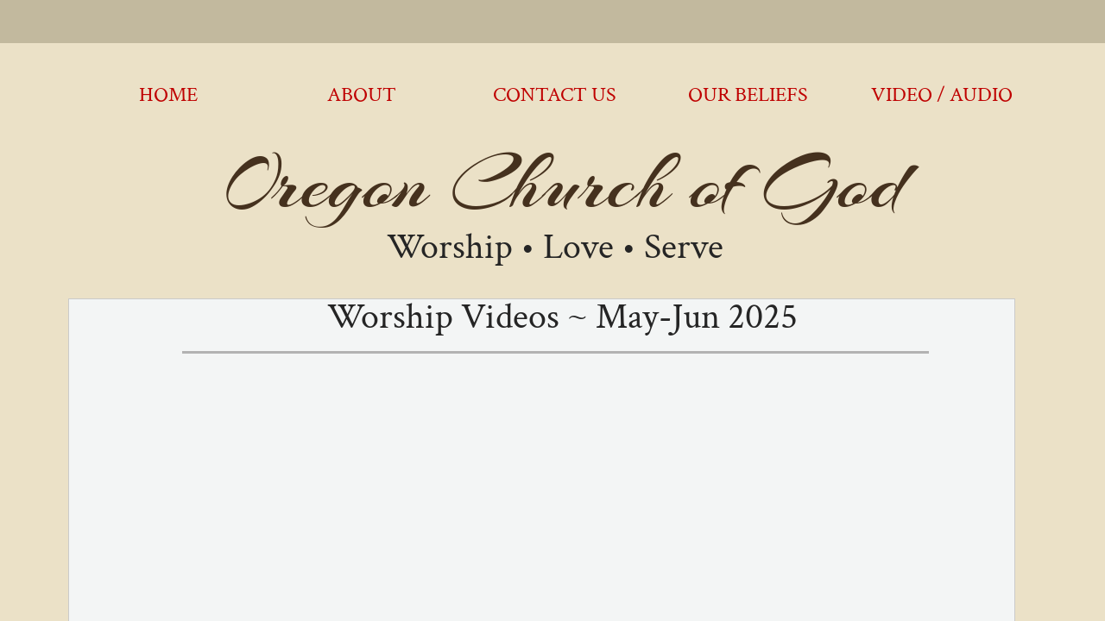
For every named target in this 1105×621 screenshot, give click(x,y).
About (361, 94)
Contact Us (554, 94)
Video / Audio (942, 94)
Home (168, 94)
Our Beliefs (748, 94)
